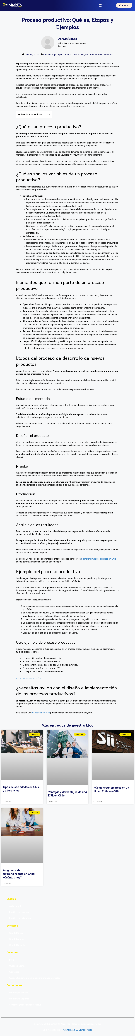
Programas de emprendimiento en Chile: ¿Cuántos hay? (19, 873)
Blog (11, 959)
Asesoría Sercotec (41, 712)
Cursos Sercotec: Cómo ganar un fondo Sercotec (34, 978)
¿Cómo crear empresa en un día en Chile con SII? (111, 789)
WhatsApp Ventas (18, 992)
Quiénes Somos (17, 966)
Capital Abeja (49, 54)
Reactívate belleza (94, 54)
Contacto (14, 972)
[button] (100, 5)
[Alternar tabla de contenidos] (47, 114)
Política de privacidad (20, 918)
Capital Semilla (77, 54)
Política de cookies (19, 912)
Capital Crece (63, 54)
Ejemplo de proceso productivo (28, 678)
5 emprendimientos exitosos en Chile (98, 558)
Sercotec (108, 54)
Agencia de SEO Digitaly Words (77, 1029)
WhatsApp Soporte (19, 998)
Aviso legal (15, 906)
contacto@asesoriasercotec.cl (25, 1004)
